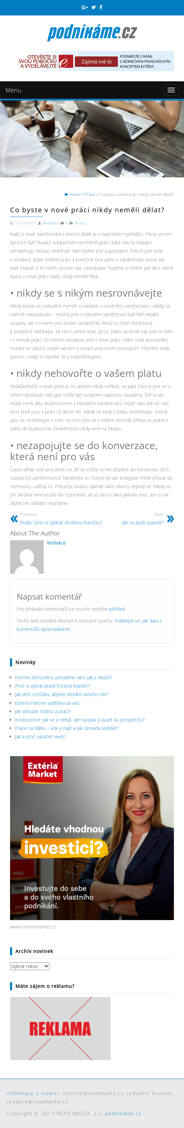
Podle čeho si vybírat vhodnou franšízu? (61, 518)
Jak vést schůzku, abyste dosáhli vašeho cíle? (61, 694)
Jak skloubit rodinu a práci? (43, 711)
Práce (80, 223)
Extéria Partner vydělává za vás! (47, 703)
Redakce (51, 223)
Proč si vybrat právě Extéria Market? (52, 686)
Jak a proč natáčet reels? (40, 736)
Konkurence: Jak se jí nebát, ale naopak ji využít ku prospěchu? (80, 720)
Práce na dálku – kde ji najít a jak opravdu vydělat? (67, 728)
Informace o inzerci (33, 1093)
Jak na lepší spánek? (143, 518)
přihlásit (117, 609)
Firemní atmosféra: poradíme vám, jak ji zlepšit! (63, 677)
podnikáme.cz (123, 1113)
